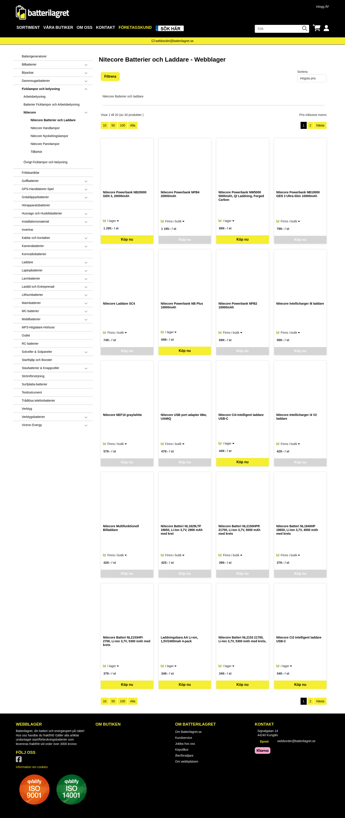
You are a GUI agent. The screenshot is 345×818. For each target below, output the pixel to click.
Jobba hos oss (185, 743)
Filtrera (110, 76)
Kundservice (183, 737)
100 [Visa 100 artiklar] (122, 125)
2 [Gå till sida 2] (310, 125)
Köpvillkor (182, 749)
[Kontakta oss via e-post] (173, 41)
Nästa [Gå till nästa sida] (320, 125)
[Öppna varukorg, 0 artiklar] (317, 28)
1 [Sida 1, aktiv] (304, 125)
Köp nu (127, 239)
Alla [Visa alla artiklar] (132, 125)
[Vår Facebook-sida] (19, 760)
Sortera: (302, 71)
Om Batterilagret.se (188, 732)
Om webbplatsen (186, 761)
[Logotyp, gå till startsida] (42, 12)
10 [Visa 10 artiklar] (104, 125)
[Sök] (282, 29)
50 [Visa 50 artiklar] (113, 125)
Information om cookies (32, 767)
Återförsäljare (184, 755)
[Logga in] (326, 28)
